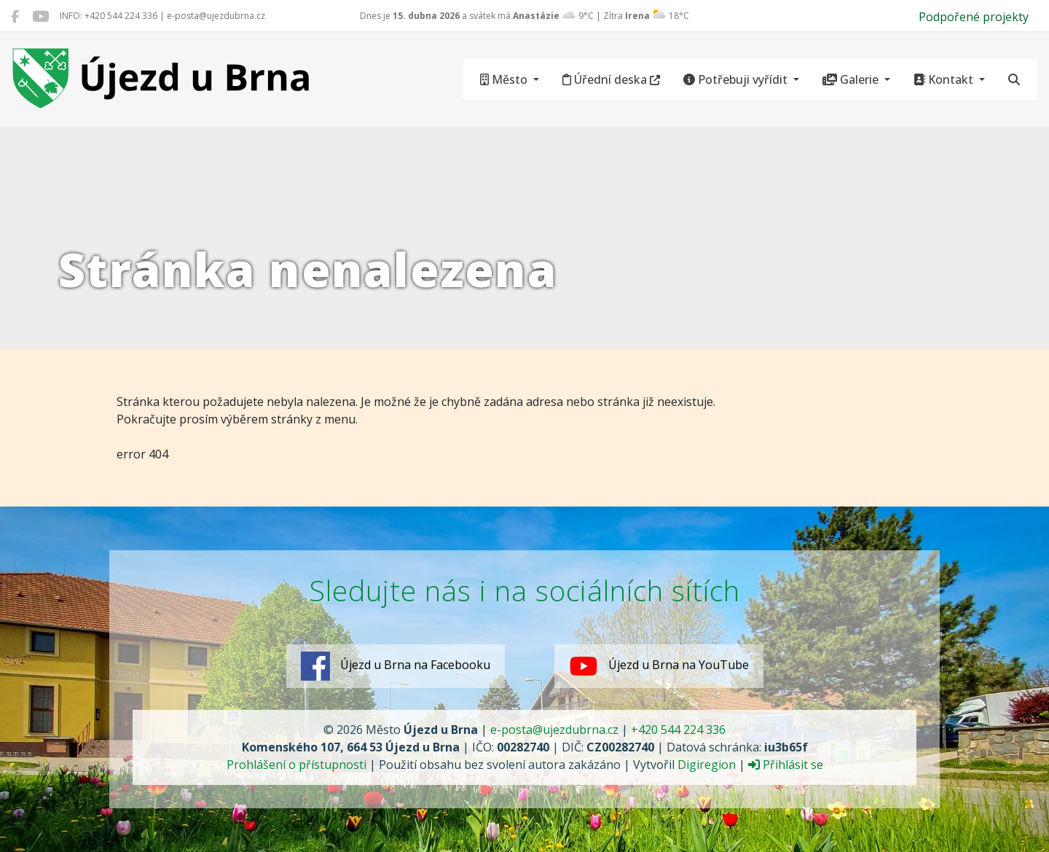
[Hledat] (1014, 79)
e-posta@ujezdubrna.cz (554, 730)
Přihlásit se (785, 765)
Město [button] (505, 79)
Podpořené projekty (974, 17)
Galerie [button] (851, 79)
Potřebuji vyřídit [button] (736, 79)
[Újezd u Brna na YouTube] (40, 16)
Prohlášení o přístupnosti (296, 765)
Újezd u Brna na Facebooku (395, 666)
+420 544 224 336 (678, 730)
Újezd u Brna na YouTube (659, 666)
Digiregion (706, 765)
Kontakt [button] (945, 79)
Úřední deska (611, 79)
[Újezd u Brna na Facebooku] (15, 16)
